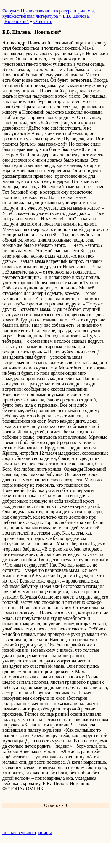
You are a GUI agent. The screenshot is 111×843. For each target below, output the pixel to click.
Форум (9, 10)
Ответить (42, 21)
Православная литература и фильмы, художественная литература (48, 13)
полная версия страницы (27, 832)
